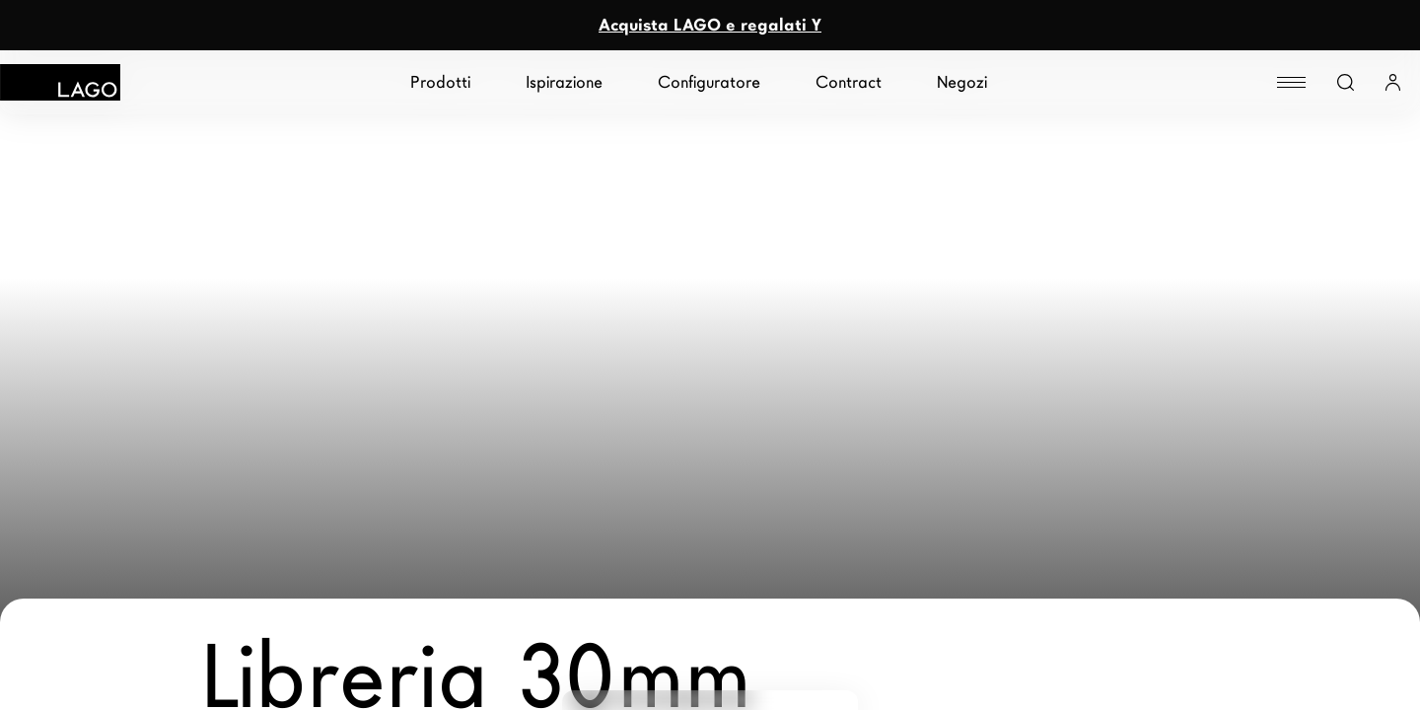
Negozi (962, 82)
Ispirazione (564, 82)
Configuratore (709, 82)
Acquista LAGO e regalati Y (710, 25)
